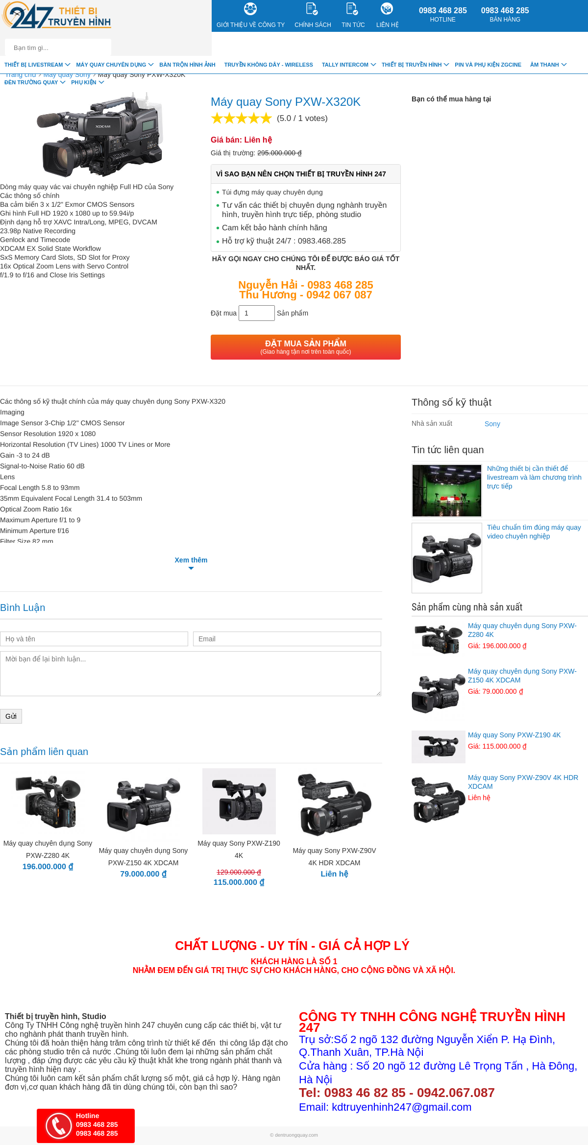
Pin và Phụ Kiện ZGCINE (488, 65)
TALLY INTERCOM (345, 65)
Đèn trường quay (31, 82)
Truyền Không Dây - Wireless (268, 65)
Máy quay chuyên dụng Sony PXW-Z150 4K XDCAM (500, 681)
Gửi (11, 716)
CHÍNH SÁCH (312, 15)
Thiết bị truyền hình (411, 65)
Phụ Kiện (83, 82)
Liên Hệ (387, 15)
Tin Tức (353, 15)
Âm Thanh (544, 65)
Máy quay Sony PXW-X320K (142, 74)
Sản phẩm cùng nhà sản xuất (467, 607)
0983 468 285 (443, 14)
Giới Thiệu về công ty (251, 15)
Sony (492, 424)
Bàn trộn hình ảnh (187, 65)
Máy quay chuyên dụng (111, 65)
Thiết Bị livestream (33, 65)
